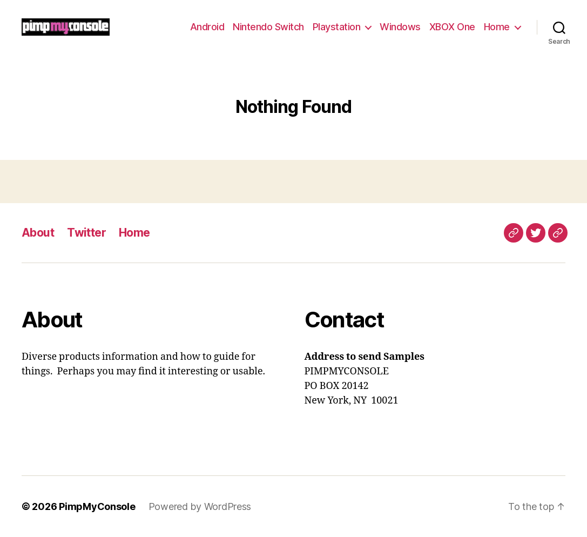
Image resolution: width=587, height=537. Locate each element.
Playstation (337, 26)
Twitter (86, 232)
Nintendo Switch (268, 26)
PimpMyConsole (97, 506)
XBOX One (452, 26)
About (38, 232)
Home (497, 26)
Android (207, 26)
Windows (400, 26)
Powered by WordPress (200, 506)
